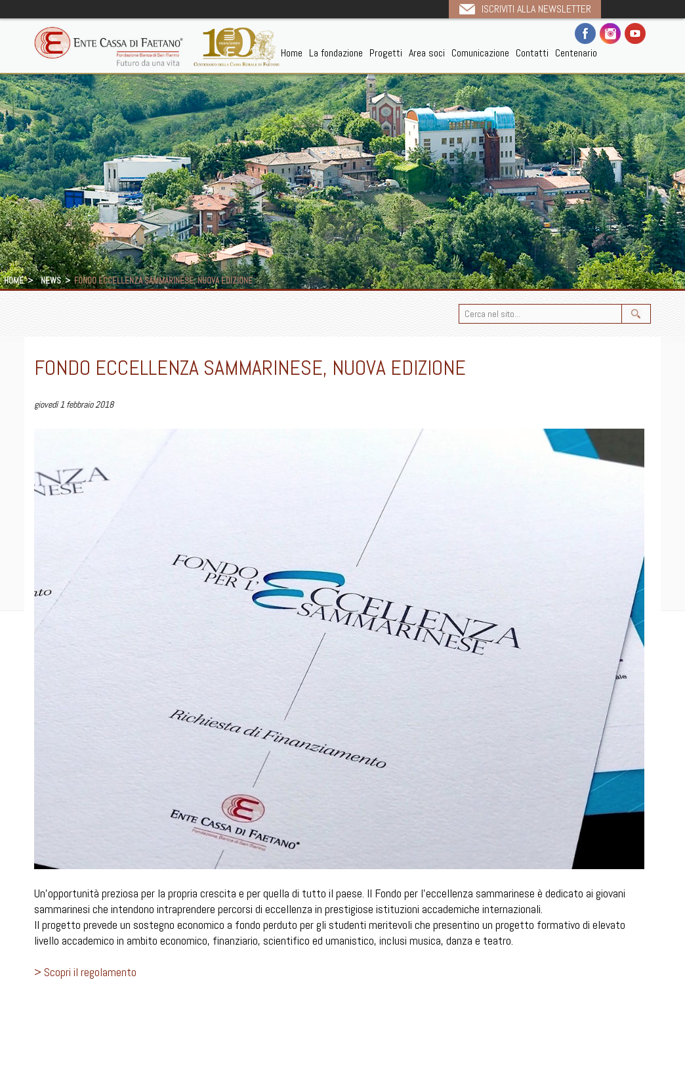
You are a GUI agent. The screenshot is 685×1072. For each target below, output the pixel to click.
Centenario (576, 53)
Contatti (532, 53)
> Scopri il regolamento (85, 971)
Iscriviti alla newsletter (536, 9)
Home (291, 53)
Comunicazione (480, 53)
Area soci (427, 53)
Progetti (385, 53)
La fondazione (336, 53)
